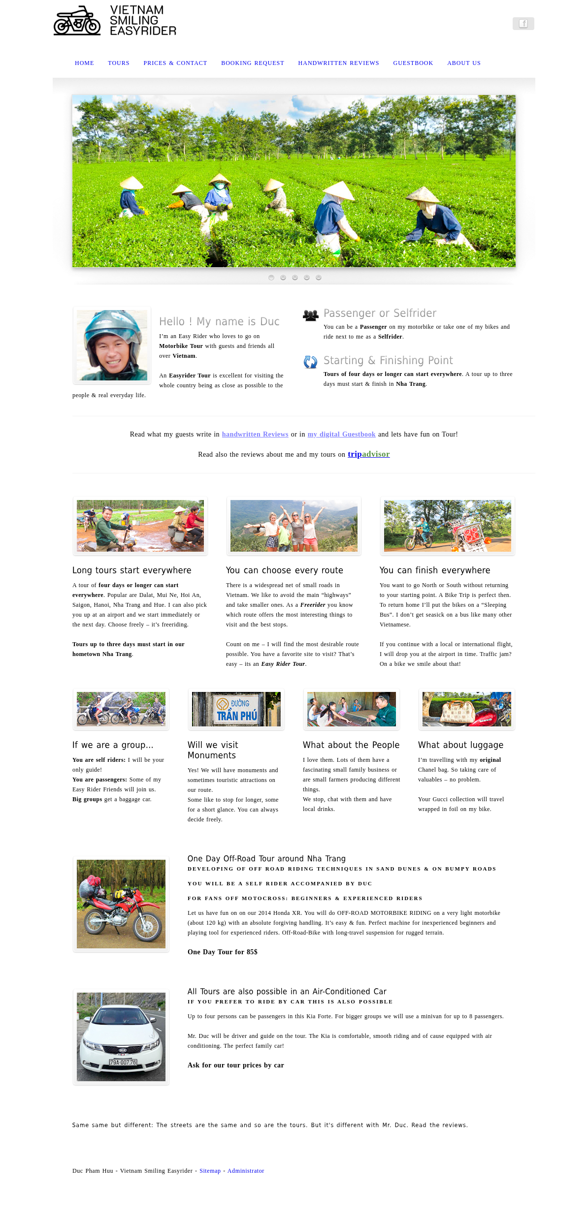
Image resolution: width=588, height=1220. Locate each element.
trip (369, 454)
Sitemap (210, 1170)
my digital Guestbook (342, 434)
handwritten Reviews (255, 434)
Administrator (246, 1170)
